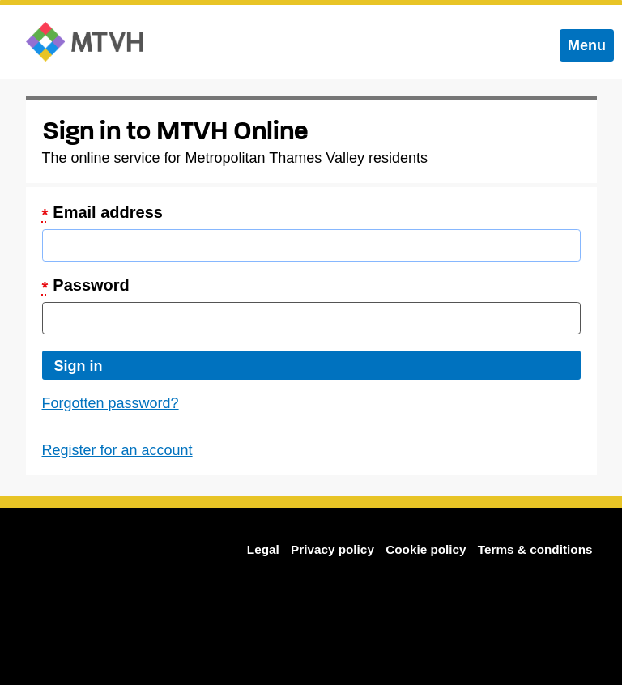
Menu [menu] (590, 49)
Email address (102, 213)
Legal (263, 549)
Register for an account (117, 450)
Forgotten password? (110, 403)
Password (86, 286)
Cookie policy (426, 549)
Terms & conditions (535, 549)
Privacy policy (332, 549)
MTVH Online (84, 42)
